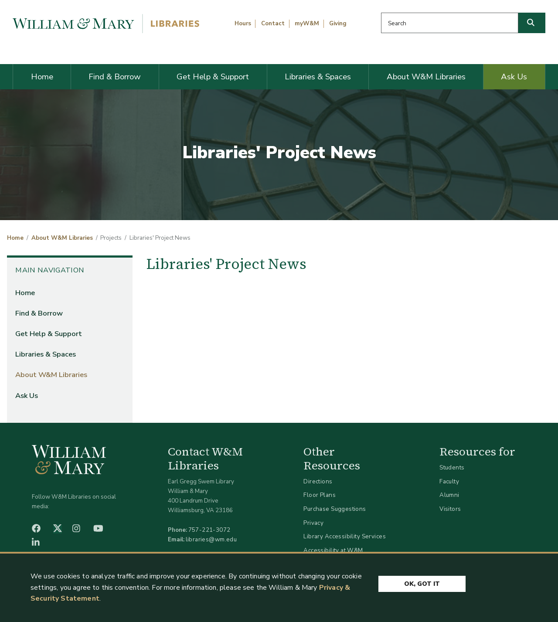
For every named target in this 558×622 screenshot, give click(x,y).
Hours (243, 23)
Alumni (449, 495)
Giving (338, 23)
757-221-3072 (209, 530)
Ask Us (514, 76)
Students (451, 467)
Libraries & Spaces (318, 76)
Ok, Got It (422, 584)
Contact (273, 23)
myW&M (307, 23)
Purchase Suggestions (334, 509)
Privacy (313, 523)
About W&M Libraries (426, 76)
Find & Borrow (114, 76)
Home (42, 76)
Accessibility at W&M (333, 550)
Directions (317, 481)
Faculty (449, 481)
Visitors (450, 509)
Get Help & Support (213, 76)
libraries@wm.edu (211, 539)
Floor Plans (319, 495)
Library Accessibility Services (344, 536)
